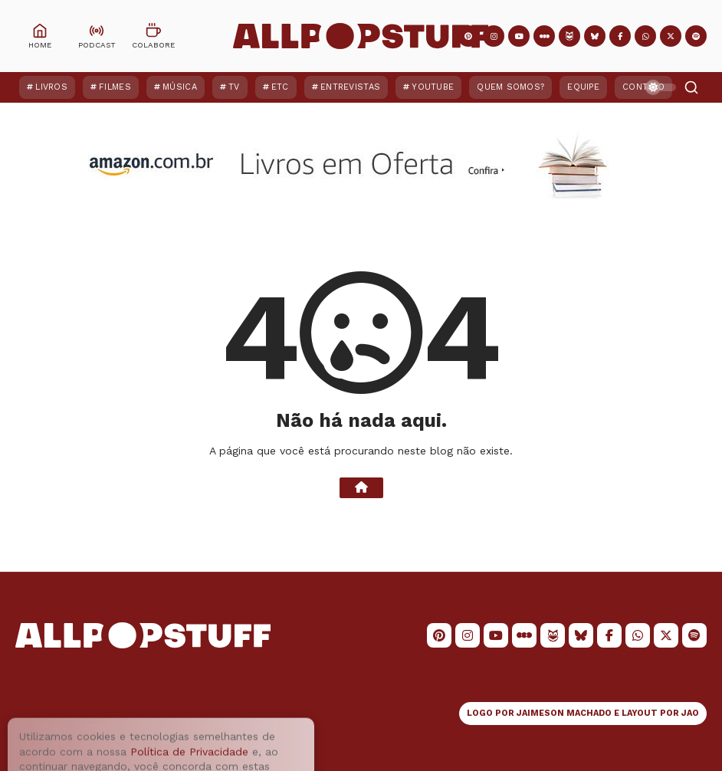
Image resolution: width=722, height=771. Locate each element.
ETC (280, 87)
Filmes (115, 87)
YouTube (433, 87)
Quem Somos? (510, 87)
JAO (690, 713)
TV (234, 87)
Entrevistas (350, 87)
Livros (51, 87)
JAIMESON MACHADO (564, 713)
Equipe (583, 87)
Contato (643, 87)
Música (179, 87)
